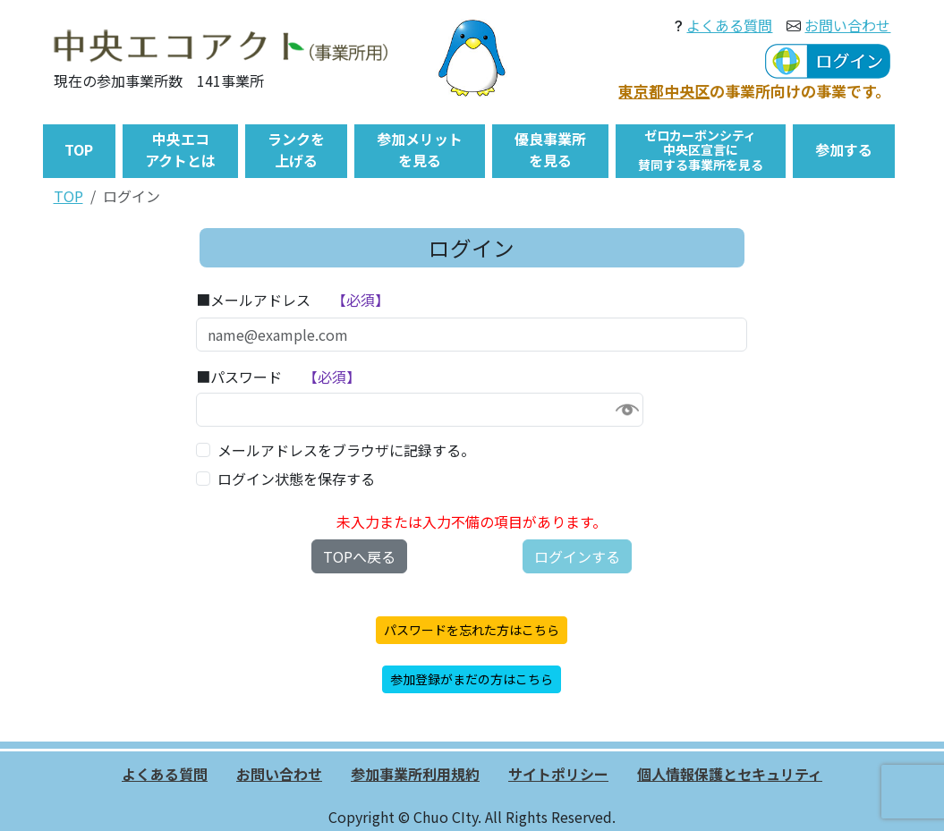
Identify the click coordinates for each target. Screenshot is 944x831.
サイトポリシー (558, 773)
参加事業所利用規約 (415, 773)
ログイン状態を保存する (296, 478)
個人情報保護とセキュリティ (729, 773)
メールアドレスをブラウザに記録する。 (346, 450)
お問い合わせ (847, 25)
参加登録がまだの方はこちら (471, 679)
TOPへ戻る (359, 556)
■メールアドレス (253, 299)
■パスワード (239, 376)
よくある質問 (729, 25)
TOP (68, 196)
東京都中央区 (664, 91)
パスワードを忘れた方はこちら (471, 630)
